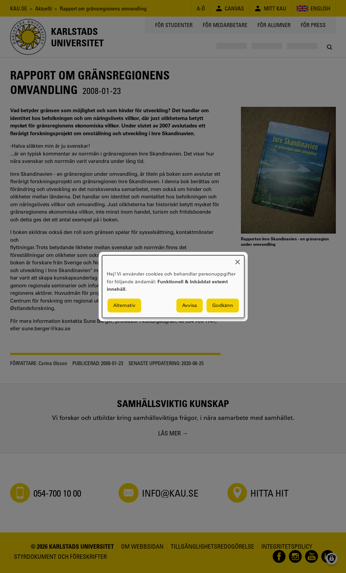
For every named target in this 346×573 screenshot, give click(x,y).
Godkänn (222, 305)
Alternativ (124, 305)
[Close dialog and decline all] (237, 259)
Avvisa (189, 305)
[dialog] (173, 286)
